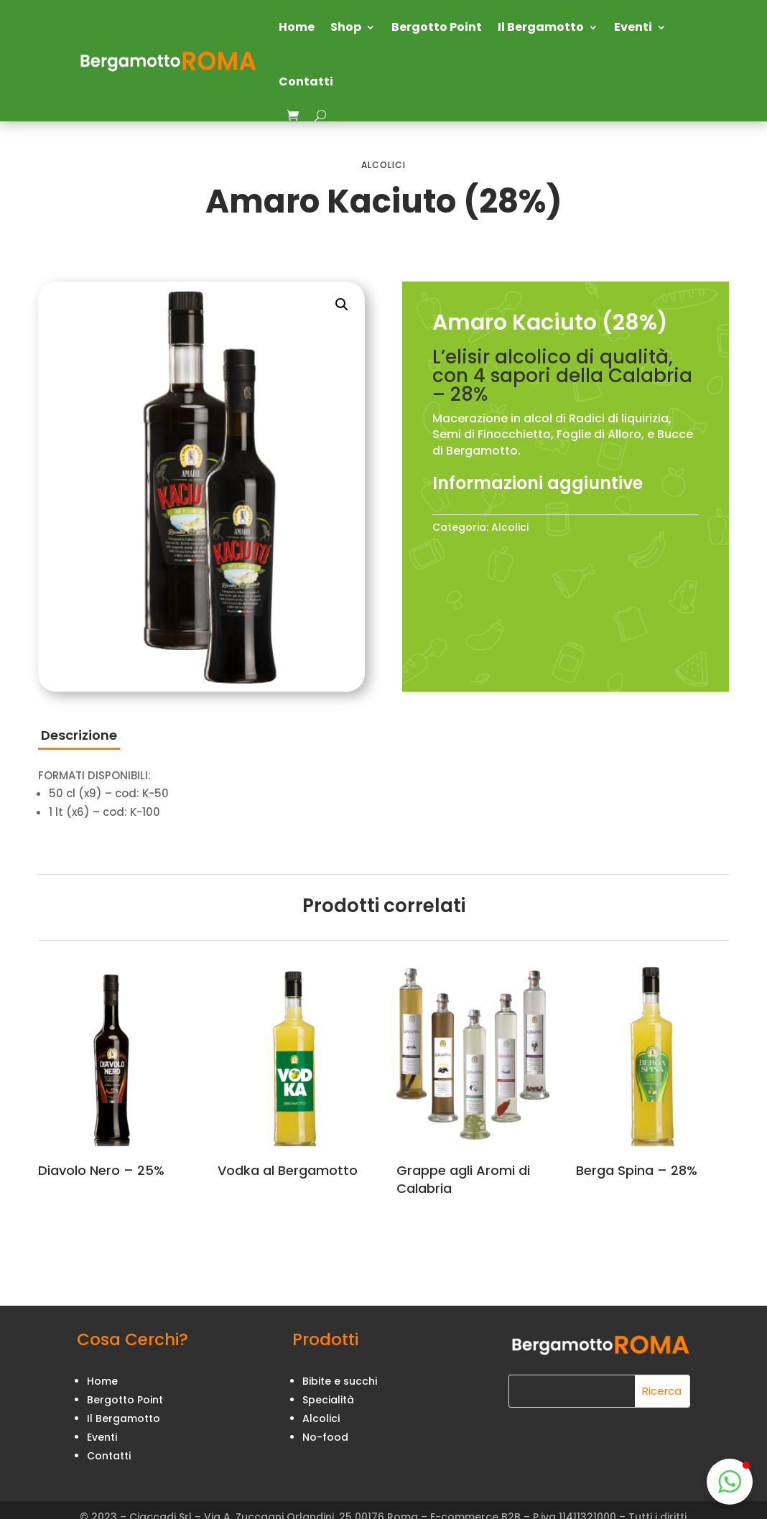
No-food (325, 1437)
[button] (342, 304)
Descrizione (79, 735)
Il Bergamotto (541, 27)
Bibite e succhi (339, 1381)
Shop (345, 27)
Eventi (633, 27)
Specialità (328, 1400)
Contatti (306, 81)
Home (297, 27)
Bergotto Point (436, 27)
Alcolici (383, 165)
